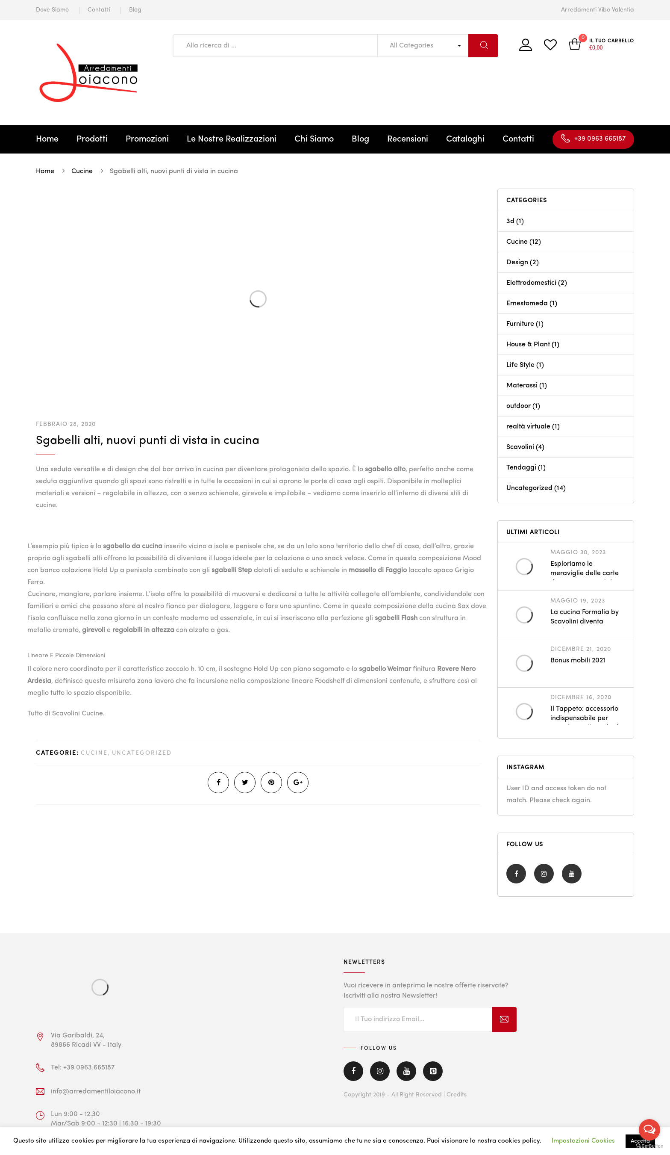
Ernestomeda (527, 303)
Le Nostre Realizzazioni (231, 139)
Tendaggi (521, 467)
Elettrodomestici (531, 283)
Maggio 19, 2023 (577, 601)
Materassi (522, 385)
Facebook (516, 873)
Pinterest (433, 1071)
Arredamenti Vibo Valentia (597, 10)
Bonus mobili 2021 (577, 660)
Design (517, 262)
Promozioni (147, 139)
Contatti (99, 10)
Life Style (520, 365)
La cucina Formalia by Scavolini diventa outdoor (584, 622)
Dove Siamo (52, 10)
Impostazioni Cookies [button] (583, 1141)
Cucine (94, 753)
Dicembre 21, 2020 (580, 649)
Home (47, 139)
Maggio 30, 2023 (578, 552)
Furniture (520, 324)
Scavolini (520, 447)
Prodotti (92, 139)
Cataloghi (465, 139)
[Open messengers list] (649, 1129)
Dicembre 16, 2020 (580, 697)
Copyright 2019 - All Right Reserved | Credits (405, 1095)
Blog (135, 10)
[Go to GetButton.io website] (649, 1146)
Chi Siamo (314, 139)
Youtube (572, 873)
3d (510, 221)
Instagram (544, 873)
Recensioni (407, 139)
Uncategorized (142, 753)
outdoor (518, 406)
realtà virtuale (528, 426)
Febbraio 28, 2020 (66, 424)
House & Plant (528, 344)
